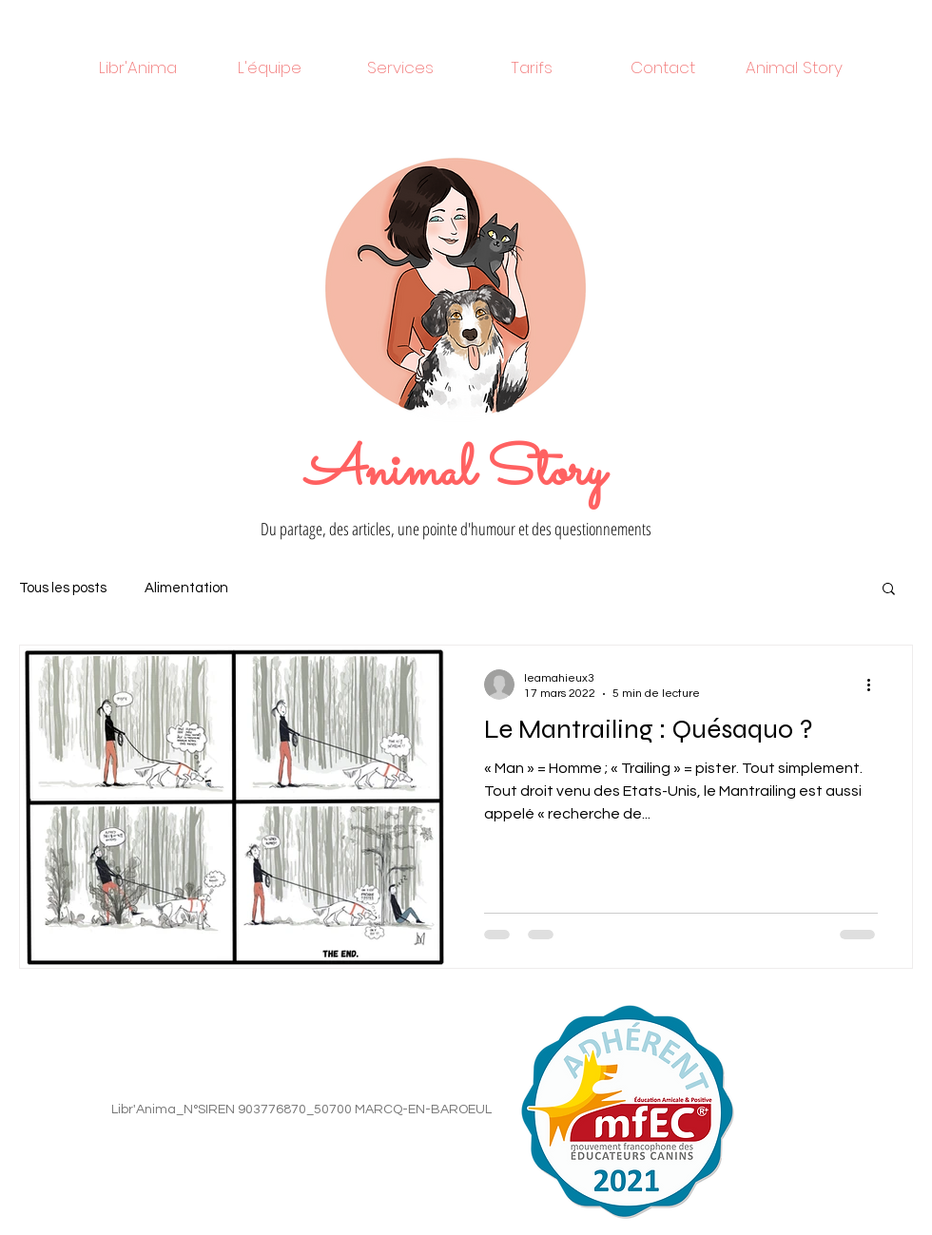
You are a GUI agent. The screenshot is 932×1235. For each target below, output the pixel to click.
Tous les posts (63, 588)
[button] (889, 590)
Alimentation (186, 588)
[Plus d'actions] (875, 684)
